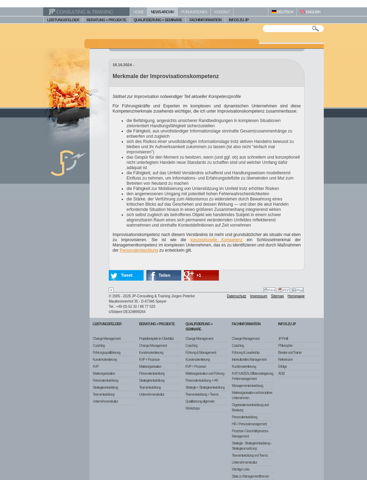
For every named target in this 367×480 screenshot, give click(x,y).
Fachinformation (246, 324)
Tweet (126, 275)
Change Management (106, 339)
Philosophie (285, 346)
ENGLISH (310, 12)
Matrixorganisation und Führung (204, 373)
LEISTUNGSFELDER (63, 20)
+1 (198, 275)
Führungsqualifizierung (106, 353)
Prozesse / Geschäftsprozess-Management (250, 433)
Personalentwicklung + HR (201, 380)
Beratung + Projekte (157, 324)
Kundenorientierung (105, 359)
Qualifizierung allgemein (199, 401)
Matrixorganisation (104, 373)
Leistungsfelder (107, 324)
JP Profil (283, 339)
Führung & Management (200, 353)
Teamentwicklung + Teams (201, 394)
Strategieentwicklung (105, 387)
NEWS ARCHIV (162, 12)
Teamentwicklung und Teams (250, 455)
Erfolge (282, 366)
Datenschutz (236, 296)
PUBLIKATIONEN (194, 12)
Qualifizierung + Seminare (199, 326)
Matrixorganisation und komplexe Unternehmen (252, 395)
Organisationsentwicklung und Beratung (250, 407)
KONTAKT (222, 12)
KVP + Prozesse (149, 359)
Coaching (99, 346)
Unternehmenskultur (105, 401)
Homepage (296, 296)
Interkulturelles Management (249, 359)
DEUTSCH (282, 12)
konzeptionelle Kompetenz (216, 239)
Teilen (164, 275)
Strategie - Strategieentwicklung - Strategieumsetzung (251, 445)
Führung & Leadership (245, 353)
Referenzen (285, 359)
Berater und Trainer (289, 353)
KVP (96, 366)
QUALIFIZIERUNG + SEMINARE (157, 20)
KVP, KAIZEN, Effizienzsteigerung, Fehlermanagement (253, 376)
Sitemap (277, 296)
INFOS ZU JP (239, 20)
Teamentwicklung (103, 394)
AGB (281, 373)
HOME (138, 12)
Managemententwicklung (247, 386)
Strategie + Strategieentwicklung (204, 387)
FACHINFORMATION (205, 20)
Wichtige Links (240, 469)
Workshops (192, 408)
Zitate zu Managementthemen (250, 476)
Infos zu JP (287, 324)
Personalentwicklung (139, 250)
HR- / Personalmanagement (249, 424)
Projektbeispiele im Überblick (156, 339)
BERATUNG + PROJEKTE (106, 20)
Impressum (258, 296)
